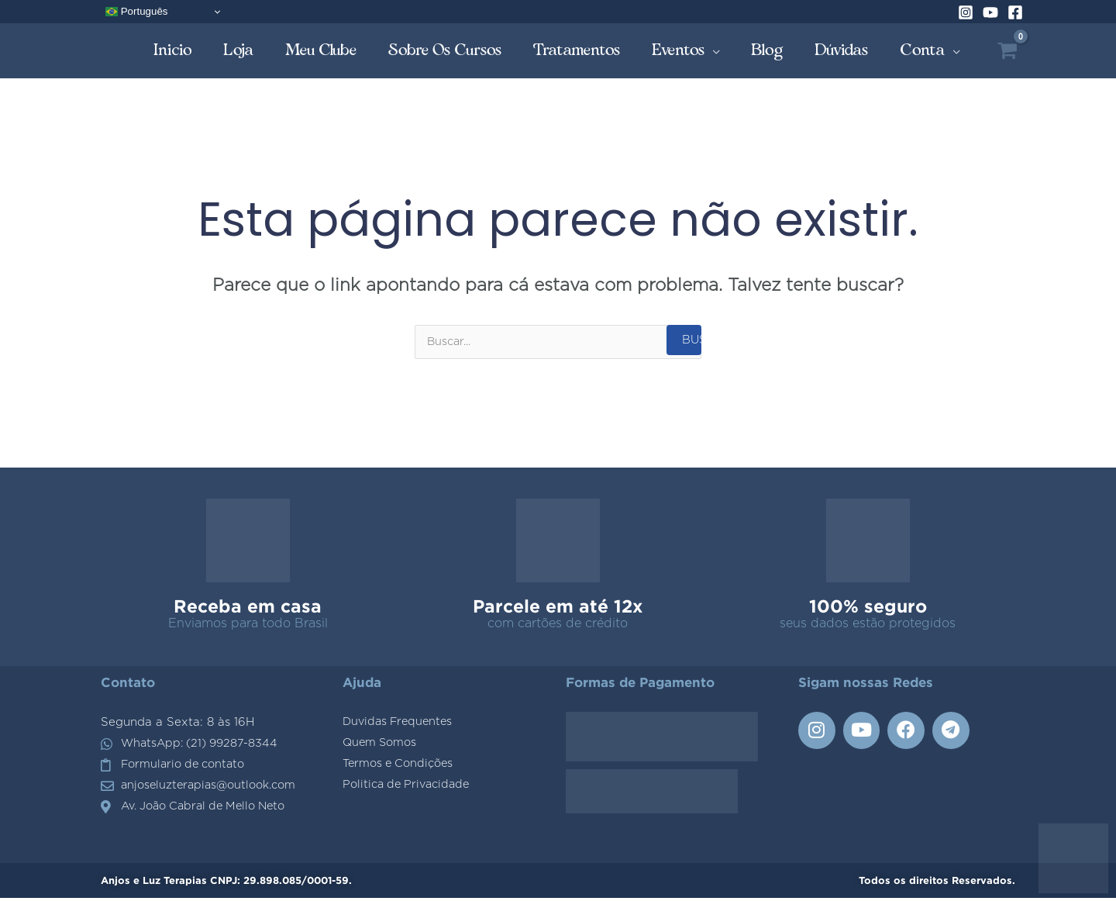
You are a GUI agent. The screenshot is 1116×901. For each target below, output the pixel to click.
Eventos (678, 50)
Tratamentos (577, 50)
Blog (767, 50)
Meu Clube (321, 50)
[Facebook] (1015, 12)
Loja (238, 50)
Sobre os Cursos (445, 50)
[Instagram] (965, 12)
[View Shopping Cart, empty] (1007, 51)
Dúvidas (842, 50)
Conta (923, 50)
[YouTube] (990, 12)
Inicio (172, 50)
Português (136, 11)
